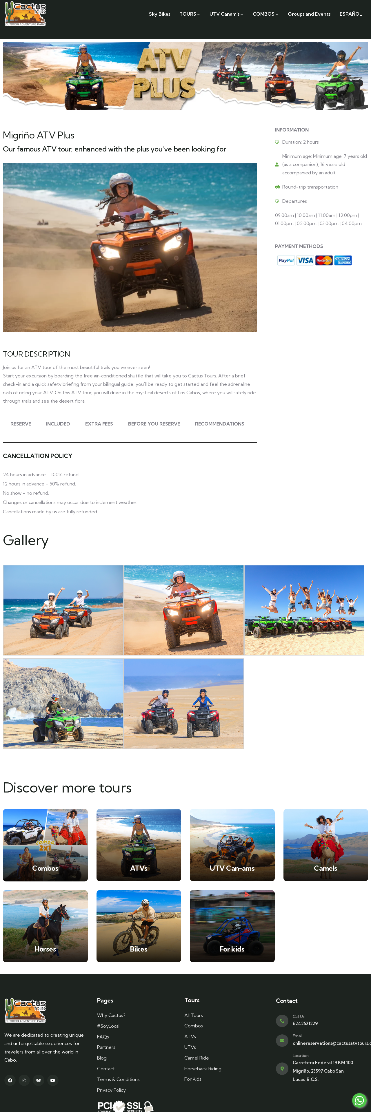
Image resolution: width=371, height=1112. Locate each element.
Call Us (299, 1016)
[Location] (282, 1068)
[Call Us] (282, 1021)
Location (301, 1055)
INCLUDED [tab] (58, 424)
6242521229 (305, 1023)
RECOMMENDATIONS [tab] (219, 424)
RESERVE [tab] (20, 424)
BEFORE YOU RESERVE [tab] (154, 424)
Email (297, 1035)
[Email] (282, 1040)
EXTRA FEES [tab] (99, 424)
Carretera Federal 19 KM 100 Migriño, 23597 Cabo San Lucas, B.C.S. (323, 1071)
